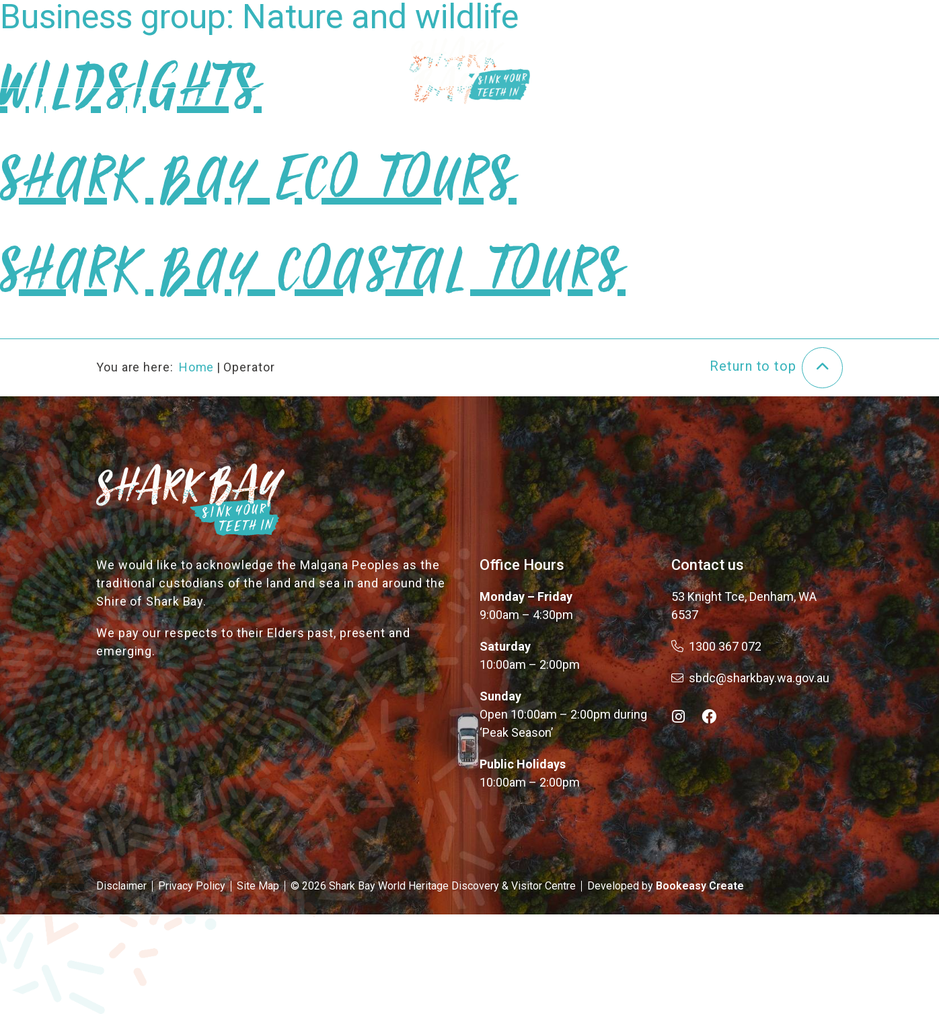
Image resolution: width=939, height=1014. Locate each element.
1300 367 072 (716, 646)
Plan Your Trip (648, 52)
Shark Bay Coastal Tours (313, 284)
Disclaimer (121, 885)
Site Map (258, 885)
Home (197, 367)
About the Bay (299, 52)
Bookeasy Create (700, 885)
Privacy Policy (191, 885)
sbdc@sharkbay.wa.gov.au (750, 678)
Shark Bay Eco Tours (258, 193)
